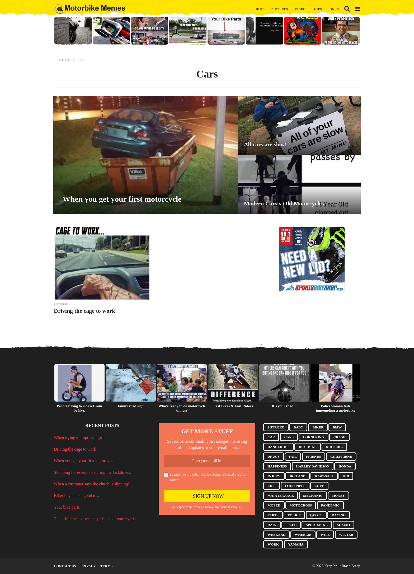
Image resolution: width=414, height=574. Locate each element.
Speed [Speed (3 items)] (291, 525)
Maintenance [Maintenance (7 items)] (280, 496)
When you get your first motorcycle (122, 199)
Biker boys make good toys (77, 495)
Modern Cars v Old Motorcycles (284, 203)
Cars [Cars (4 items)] (288, 437)
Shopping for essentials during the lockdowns (92, 472)
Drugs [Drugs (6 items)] (273, 457)
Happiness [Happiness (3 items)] (277, 466)
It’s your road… (284, 406)
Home (260, 9)
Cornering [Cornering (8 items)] (313, 437)
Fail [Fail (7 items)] (293, 457)
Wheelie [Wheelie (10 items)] (303, 535)
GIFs (318, 9)
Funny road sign (131, 406)
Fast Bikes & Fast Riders (233, 406)
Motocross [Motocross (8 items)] (301, 505)
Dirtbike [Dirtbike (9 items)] (334, 447)
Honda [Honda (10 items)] (344, 466)
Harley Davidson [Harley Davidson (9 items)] (312, 466)
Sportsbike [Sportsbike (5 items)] (317, 525)
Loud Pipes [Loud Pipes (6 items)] (295, 486)
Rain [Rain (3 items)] (271, 525)
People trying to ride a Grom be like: (79, 408)
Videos (301, 9)
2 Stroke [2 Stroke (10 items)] (275, 427)
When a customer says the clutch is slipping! (91, 484)
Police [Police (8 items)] (294, 515)
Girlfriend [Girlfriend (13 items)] (341, 457)
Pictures (279, 9)
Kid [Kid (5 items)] (346, 476)
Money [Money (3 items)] (338, 496)
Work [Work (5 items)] (273, 544)
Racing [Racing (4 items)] (339, 515)
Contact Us (65, 566)
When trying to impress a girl (78, 437)
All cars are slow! (265, 144)
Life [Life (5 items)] (271, 486)
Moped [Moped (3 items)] (273, 505)
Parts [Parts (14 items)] (272, 515)
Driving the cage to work (84, 310)
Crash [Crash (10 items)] (339, 437)
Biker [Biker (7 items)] (317, 427)
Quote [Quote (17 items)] (316, 515)
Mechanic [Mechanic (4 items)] (313, 496)
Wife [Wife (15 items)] (325, 535)
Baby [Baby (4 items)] (298, 427)
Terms (106, 566)
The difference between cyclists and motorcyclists (96, 519)
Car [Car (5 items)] (271, 437)
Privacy (88, 566)
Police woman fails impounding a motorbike (335, 408)
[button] (347, 9)
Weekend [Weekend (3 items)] (276, 535)
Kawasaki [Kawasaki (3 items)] (324, 476)
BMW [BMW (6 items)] (337, 427)
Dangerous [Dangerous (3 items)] (278, 447)
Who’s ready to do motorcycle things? (182, 408)
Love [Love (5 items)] (319, 486)
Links (333, 9)
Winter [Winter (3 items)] (346, 535)
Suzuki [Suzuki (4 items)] (343, 525)
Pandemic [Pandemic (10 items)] (330, 505)
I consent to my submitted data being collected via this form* (204, 477)
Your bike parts (67, 507)
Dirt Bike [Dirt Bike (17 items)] (308, 447)
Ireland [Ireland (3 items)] (297, 476)
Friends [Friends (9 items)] (313, 457)
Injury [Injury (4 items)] (273, 476)
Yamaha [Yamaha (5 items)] (296, 544)
